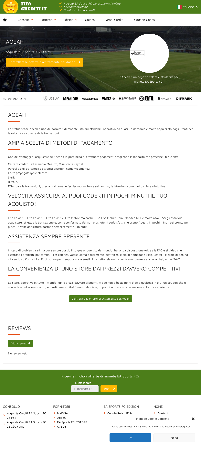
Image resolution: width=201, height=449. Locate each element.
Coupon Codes (144, 19)
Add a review (20, 343)
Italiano (187, 7)
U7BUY (61, 426)
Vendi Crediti (114, 19)
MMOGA (62, 413)
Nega (174, 437)
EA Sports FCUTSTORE (72, 422)
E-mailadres (85, 383)
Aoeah (61, 417)
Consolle (25, 19)
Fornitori (48, 19)
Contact (163, 413)
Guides (90, 19)
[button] (193, 419)
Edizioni (70, 19)
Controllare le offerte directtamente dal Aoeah (42, 62)
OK (130, 437)
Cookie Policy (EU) (119, 413)
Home (8, 20)
